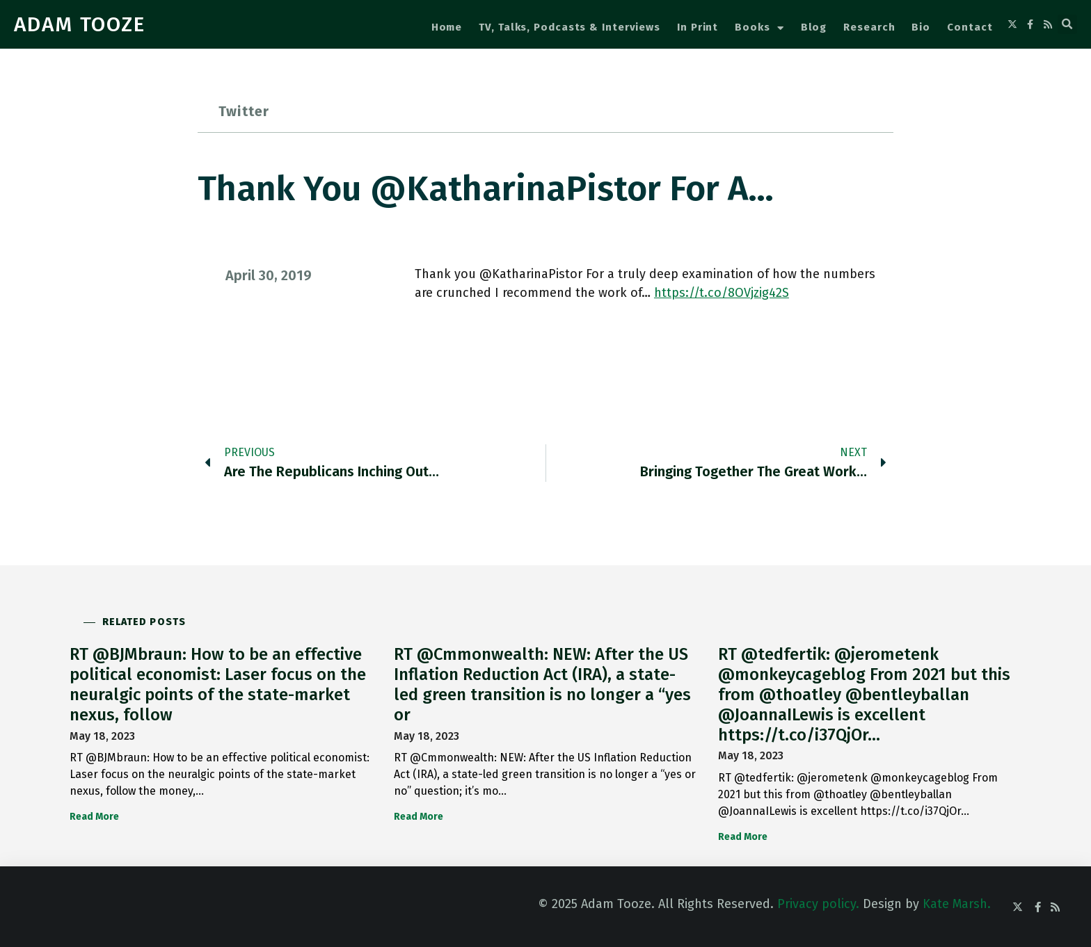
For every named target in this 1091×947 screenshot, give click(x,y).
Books (759, 28)
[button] (1067, 24)
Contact (969, 27)
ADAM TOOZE (79, 24)
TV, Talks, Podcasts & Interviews (569, 27)
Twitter (243, 111)
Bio (920, 27)
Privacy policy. (818, 904)
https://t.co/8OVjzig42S (721, 292)
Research (869, 27)
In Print (697, 27)
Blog (814, 27)
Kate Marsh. (957, 904)
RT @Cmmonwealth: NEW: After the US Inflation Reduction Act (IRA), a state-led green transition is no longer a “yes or (542, 684)
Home (447, 27)
